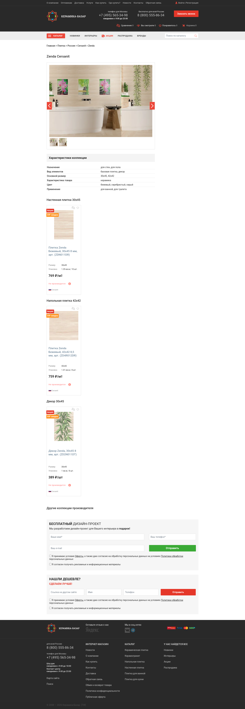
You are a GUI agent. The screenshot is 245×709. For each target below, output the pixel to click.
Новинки (75, 36)
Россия (71, 45)
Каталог (58, 36)
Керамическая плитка (136, 650)
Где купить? (114, 3)
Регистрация (192, 3)
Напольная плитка (135, 661)
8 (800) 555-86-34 (150, 15)
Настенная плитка (134, 667)
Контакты (138, 3)
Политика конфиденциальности (103, 691)
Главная (51, 45)
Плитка (61, 45)
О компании (52, 3)
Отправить (172, 548)
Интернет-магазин (97, 644)
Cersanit (82, 45)
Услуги (89, 3)
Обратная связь (153, 3)
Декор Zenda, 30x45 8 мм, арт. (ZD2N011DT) (63, 452)
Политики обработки (172, 556)
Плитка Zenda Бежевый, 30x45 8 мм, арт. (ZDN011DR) (63, 251)
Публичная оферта (95, 697)
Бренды (141, 36)
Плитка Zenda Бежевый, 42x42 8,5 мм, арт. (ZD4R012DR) (63, 352)
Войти (181, 3)
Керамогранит (132, 656)
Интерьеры (91, 36)
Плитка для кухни (134, 679)
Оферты (79, 556)
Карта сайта (53, 678)
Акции (109, 36)
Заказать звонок (186, 13)
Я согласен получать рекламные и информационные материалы (86, 564)
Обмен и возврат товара (99, 685)
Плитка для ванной (135, 673)
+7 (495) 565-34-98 (113, 15)
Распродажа (125, 36)
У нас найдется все (176, 644)
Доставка (79, 3)
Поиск (50, 684)
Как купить (100, 3)
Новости (127, 3)
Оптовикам (66, 3)
